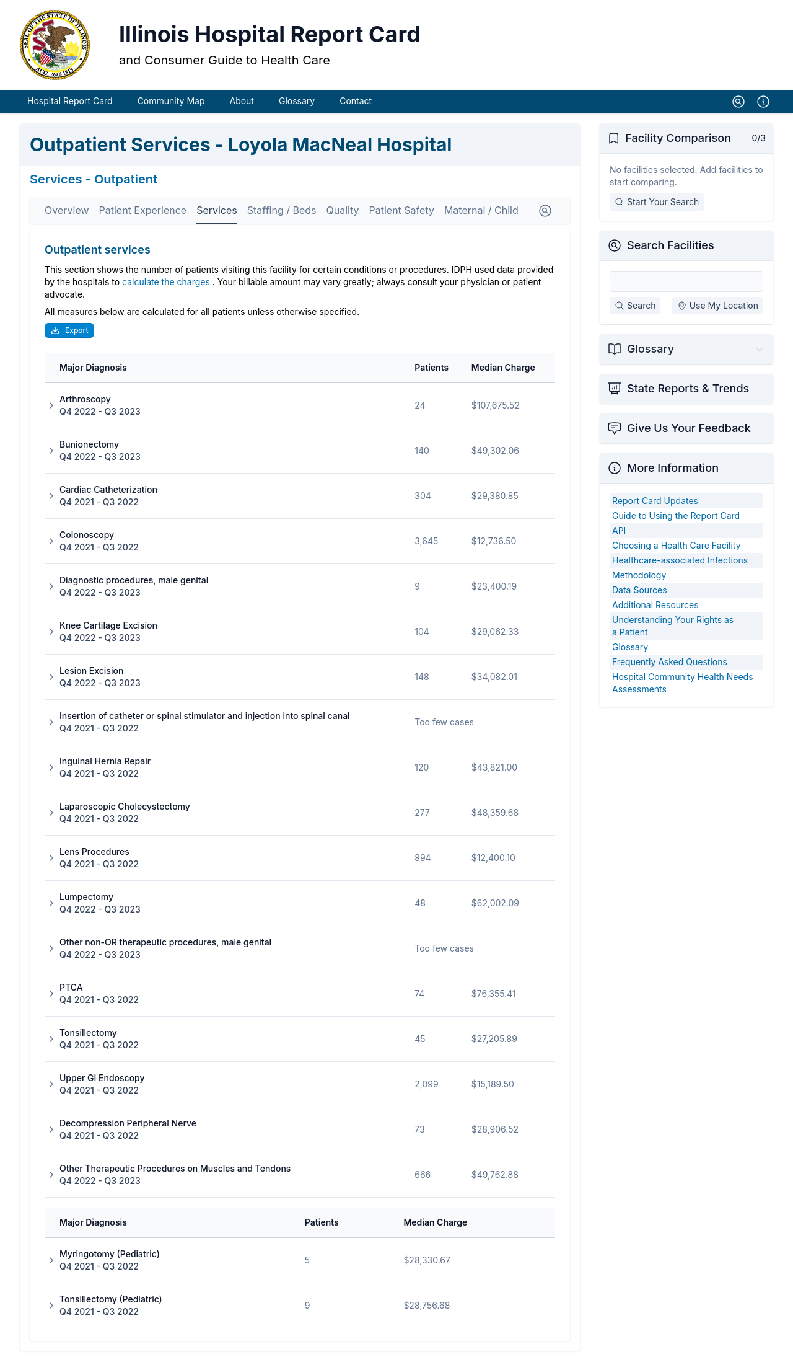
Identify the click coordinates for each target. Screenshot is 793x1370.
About (241, 110)
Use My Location (717, 314)
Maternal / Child (481, 219)
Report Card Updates (655, 510)
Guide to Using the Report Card (676, 524)
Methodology (639, 584)
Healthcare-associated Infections (680, 569)
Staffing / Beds (282, 219)
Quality (342, 219)
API (619, 539)
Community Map (171, 110)
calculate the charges (167, 291)
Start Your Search (657, 211)
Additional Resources (655, 614)
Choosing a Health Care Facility (676, 554)
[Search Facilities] (686, 290)
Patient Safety (401, 219)
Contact (356, 110)
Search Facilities (670, 254)
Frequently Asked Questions (669, 671)
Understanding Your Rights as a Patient (673, 635)
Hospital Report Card (70, 110)
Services (216, 219)
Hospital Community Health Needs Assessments (682, 692)
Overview (67, 219)
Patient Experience (143, 219)
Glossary (297, 110)
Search (635, 314)
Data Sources (639, 599)
